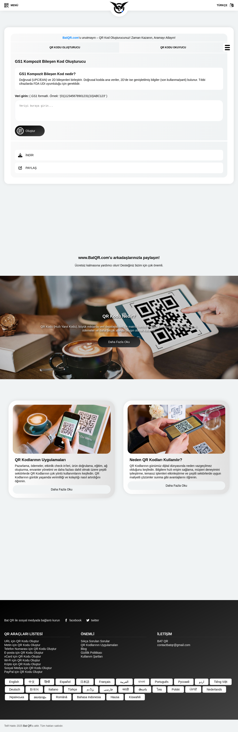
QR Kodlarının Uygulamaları (99, 645)
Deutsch (14, 689)
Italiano (53, 689)
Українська (16, 697)
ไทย (159, 689)
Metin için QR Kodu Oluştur (22, 645)
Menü (11, 5)
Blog (84, 649)
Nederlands (214, 689)
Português (161, 681)
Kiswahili (135, 697)
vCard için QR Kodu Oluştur (22, 656)
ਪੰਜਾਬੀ (193, 689)
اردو (201, 681)
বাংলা (141, 681)
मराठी (126, 689)
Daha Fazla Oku (119, 342)
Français (105, 681)
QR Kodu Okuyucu (173, 47)
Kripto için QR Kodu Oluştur (22, 664)
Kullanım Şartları (92, 656)
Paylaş (27, 168)
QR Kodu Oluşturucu (65, 47)
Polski (176, 689)
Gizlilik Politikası (91, 652)
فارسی (108, 689)
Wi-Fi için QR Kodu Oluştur (22, 660)
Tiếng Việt (220, 681)
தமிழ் (90, 689)
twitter (92, 620)
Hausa (115, 697)
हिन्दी (47, 681)
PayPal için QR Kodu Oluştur (23, 671)
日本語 (84, 681)
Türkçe (225, 5)
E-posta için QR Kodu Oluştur (23, 652)
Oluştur (26, 130)
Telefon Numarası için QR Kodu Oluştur (30, 649)
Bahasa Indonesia (89, 697)
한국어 (34, 689)
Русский (183, 681)
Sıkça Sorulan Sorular (95, 641)
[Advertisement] (119, 218)
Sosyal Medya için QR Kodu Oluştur (28, 668)
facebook (72, 620)
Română (61, 697)
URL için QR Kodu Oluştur (21, 641)
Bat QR (27, 725)
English (14, 681)
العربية (124, 681)
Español (65, 681)
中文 (32, 681)
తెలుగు (143, 689)
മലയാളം (40, 697)
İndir (26, 155)
